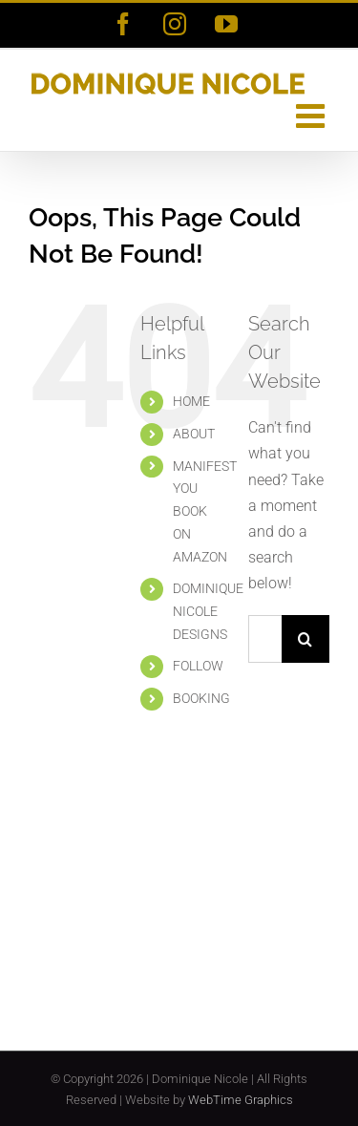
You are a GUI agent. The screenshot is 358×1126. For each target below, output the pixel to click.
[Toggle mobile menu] (312, 115)
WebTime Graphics (240, 1100)
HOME (191, 401)
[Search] (305, 639)
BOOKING (201, 698)
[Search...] (265, 639)
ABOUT (194, 433)
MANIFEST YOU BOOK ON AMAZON (205, 511)
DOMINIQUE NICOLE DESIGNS (208, 611)
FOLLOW (198, 665)
